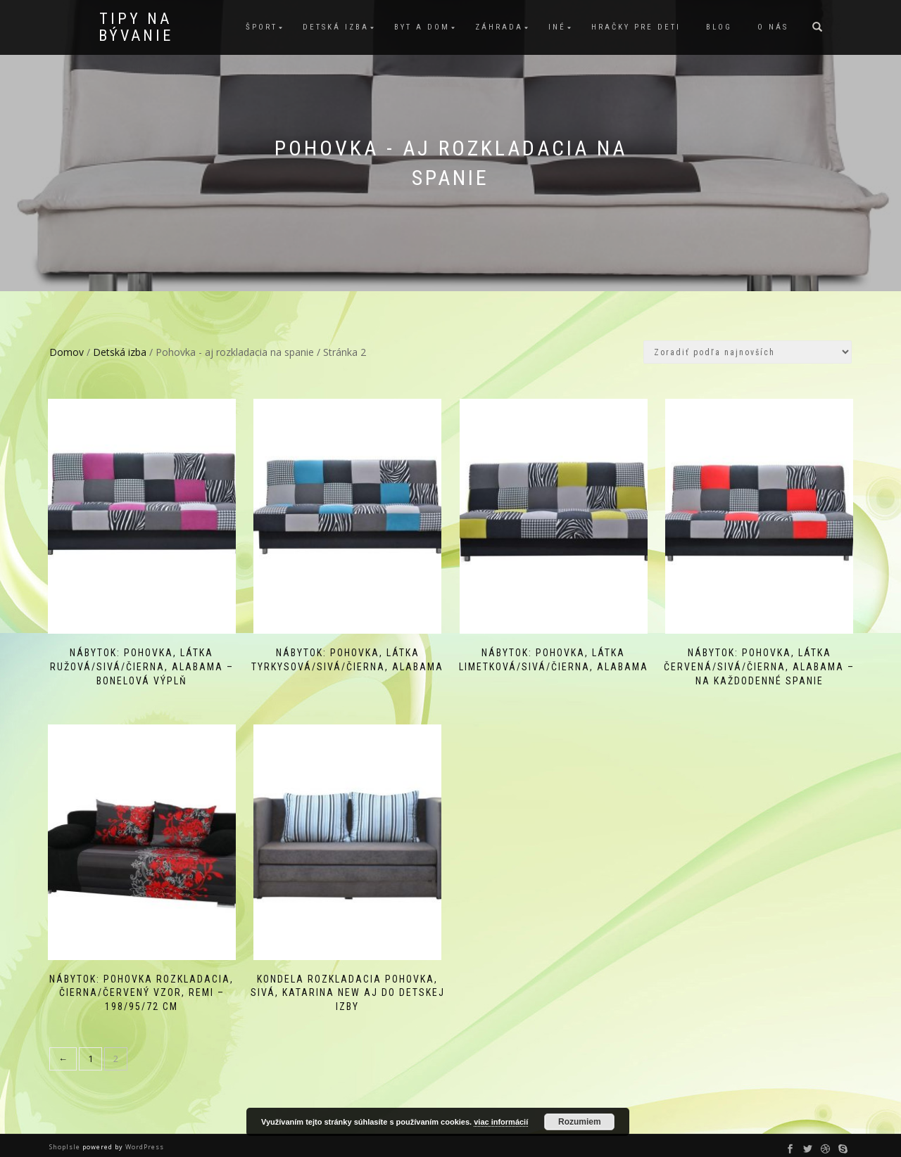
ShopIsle (65, 1139)
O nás (772, 27)
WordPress (143, 1139)
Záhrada (499, 27)
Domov (66, 352)
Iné (557, 27)
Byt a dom (422, 27)
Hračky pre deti (636, 27)
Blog (719, 27)
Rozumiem (579, 1122)
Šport (261, 27)
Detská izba (336, 27)
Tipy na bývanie (136, 27)
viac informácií (501, 1122)
